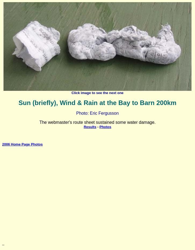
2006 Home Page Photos (22, 144)
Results (90, 127)
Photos (105, 127)
